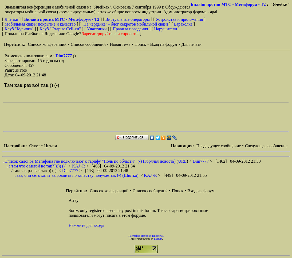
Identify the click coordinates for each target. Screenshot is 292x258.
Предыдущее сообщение (218, 146)
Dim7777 (64, 56)
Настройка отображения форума (146, 235)
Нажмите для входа (86, 225)
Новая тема (120, 44)
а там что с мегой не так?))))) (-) (37, 166)
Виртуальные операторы (127, 19)
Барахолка (183, 24)
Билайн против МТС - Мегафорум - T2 (228, 4)
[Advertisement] (100, 117)
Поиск (140, 44)
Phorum (158, 238)
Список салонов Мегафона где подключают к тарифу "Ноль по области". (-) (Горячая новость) (90, 161)
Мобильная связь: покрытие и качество (40, 24)
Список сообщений (88, 44)
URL (182, 161)
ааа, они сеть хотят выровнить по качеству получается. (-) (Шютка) (77, 175)
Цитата (50, 146)
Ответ (34, 146)
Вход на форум (163, 44)
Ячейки (12, 19)
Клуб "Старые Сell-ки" (60, 29)
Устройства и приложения (179, 19)
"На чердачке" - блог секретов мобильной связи (125, 24)
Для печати (191, 44)
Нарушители (165, 29)
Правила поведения (130, 29)
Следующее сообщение (266, 146)
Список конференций (47, 44)
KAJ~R (79, 166)
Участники (97, 29)
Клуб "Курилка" (19, 29)
